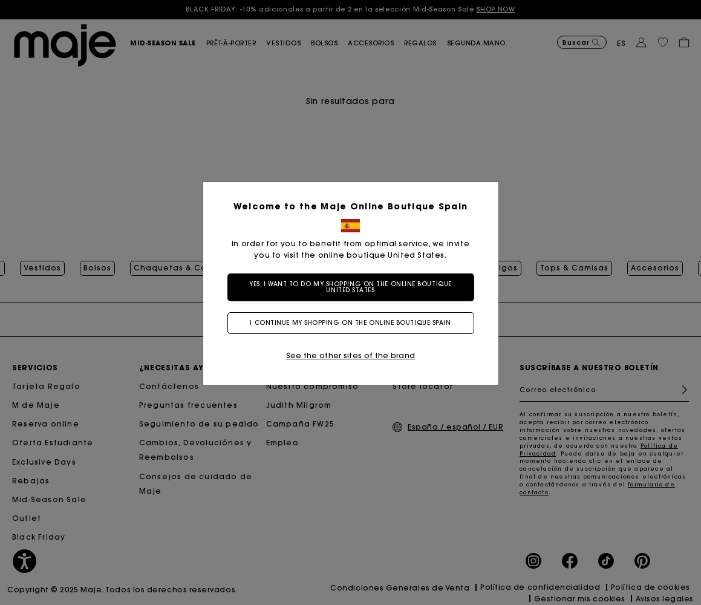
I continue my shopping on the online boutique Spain (350, 323)
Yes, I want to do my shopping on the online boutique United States (350, 287)
